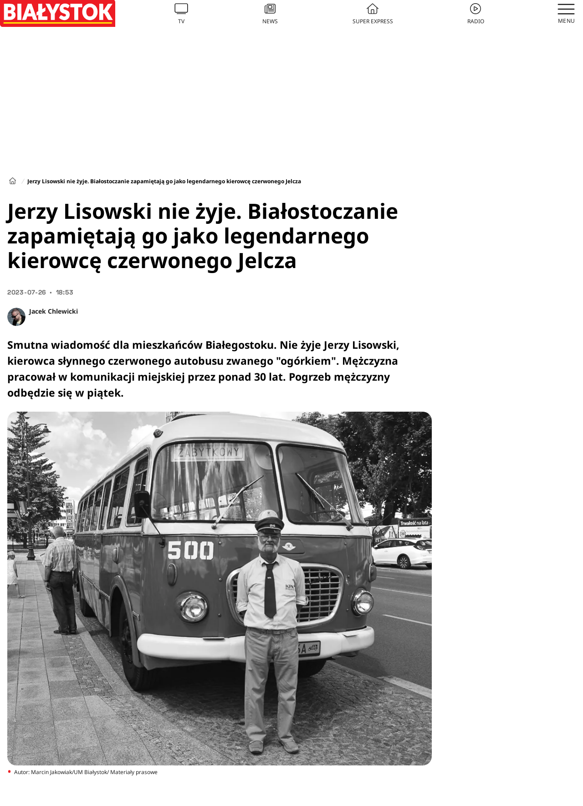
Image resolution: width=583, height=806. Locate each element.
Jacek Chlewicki (53, 311)
